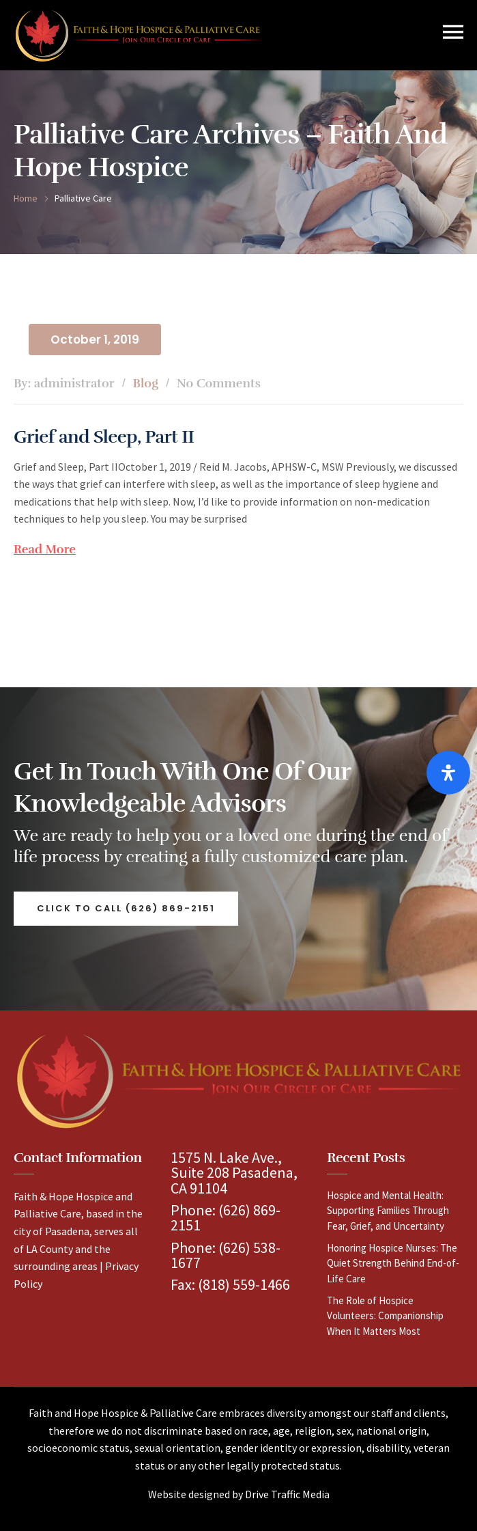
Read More (45, 549)
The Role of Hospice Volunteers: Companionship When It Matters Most (385, 1316)
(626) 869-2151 (225, 1217)
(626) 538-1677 (225, 1255)
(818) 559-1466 (244, 1284)
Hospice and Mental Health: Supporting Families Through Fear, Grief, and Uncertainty (388, 1210)
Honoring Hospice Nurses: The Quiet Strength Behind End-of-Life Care (393, 1263)
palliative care (83, 198)
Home (26, 198)
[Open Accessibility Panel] (448, 773)
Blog (145, 383)
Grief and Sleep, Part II (104, 437)
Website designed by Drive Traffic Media (239, 1494)
